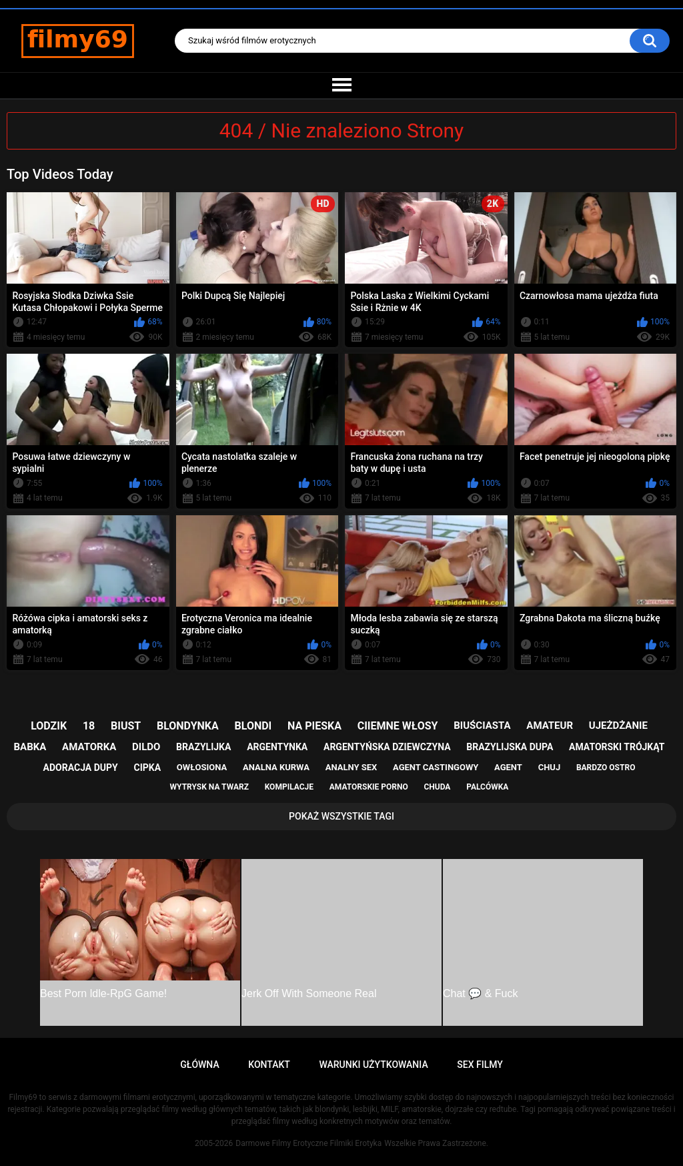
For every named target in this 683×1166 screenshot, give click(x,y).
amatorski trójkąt (616, 747)
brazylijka (203, 747)
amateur (549, 725)
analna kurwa (276, 767)
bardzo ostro (606, 767)
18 (89, 725)
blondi (253, 725)
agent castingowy (435, 767)
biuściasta (482, 725)
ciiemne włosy (398, 725)
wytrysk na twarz (209, 787)
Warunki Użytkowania (373, 1064)
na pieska (314, 725)
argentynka (277, 747)
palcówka (487, 787)
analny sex (351, 767)
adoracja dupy (80, 767)
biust (126, 725)
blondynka (188, 725)
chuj (549, 767)
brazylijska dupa (509, 747)
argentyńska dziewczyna (387, 747)
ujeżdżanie (618, 725)
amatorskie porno (368, 787)
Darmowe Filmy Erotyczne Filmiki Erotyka (308, 1143)
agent (508, 767)
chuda (437, 787)
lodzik (49, 725)
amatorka (89, 747)
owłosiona (202, 767)
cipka (147, 767)
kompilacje (289, 787)
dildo (146, 747)
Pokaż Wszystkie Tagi (341, 816)
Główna (199, 1064)
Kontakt (269, 1064)
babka (30, 747)
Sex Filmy (480, 1064)
